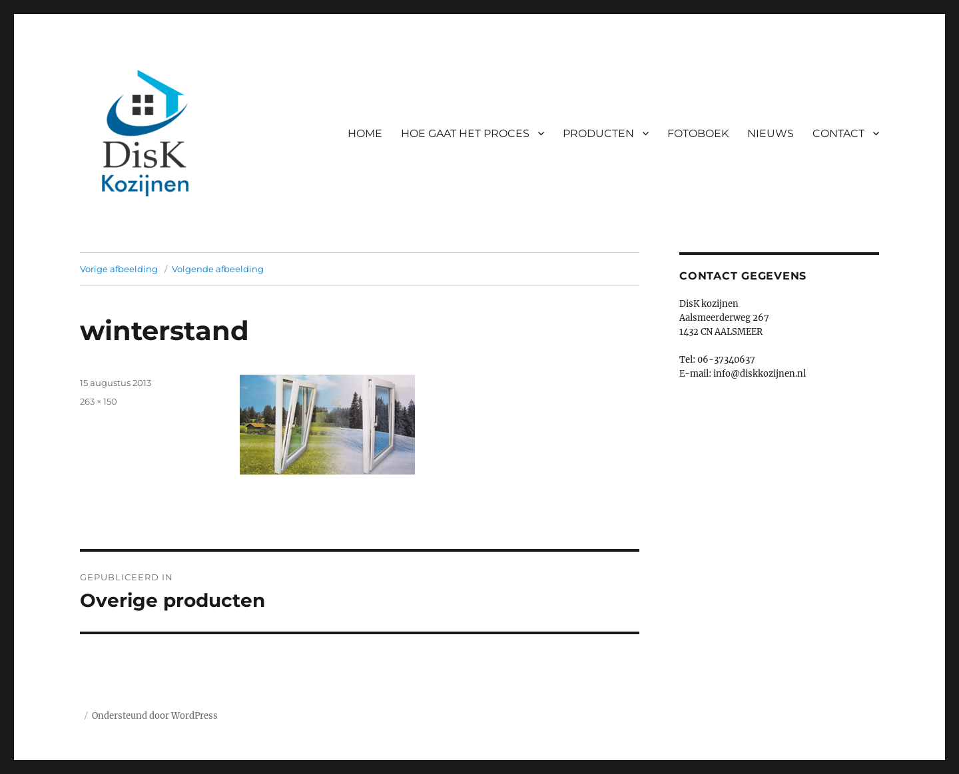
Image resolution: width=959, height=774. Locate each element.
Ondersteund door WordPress (155, 715)
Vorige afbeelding (119, 269)
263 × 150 (98, 401)
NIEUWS (770, 133)
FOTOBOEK (698, 133)
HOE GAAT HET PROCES (465, 133)
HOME (365, 133)
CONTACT (838, 133)
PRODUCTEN (598, 133)
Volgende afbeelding (218, 269)
